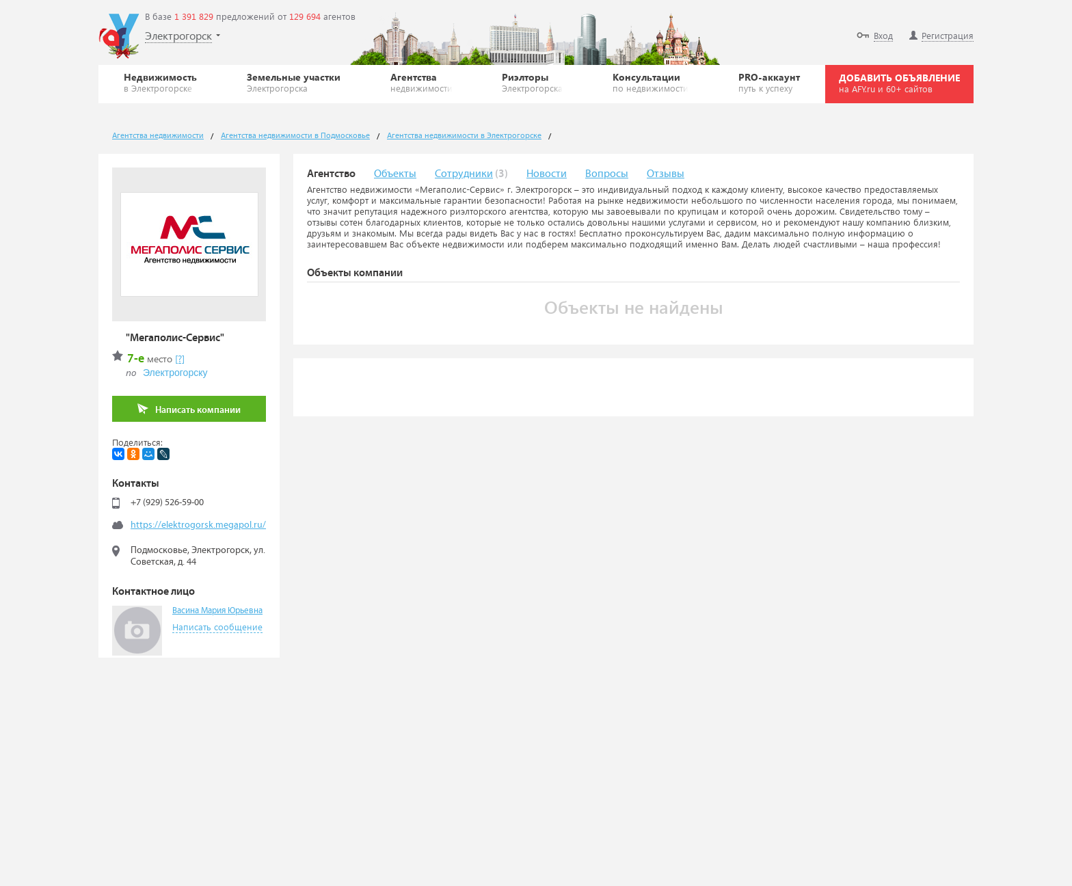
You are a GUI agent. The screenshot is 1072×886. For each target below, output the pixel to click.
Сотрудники (464, 174)
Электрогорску (175, 372)
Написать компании (189, 409)
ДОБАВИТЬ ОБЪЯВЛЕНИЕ (899, 82)
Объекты (395, 174)
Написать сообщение (217, 626)
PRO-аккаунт (769, 82)
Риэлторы (532, 82)
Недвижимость (160, 82)
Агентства (421, 82)
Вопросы (606, 174)
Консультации (650, 82)
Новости (546, 174)
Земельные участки (293, 82)
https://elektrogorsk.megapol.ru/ (198, 525)
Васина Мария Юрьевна (217, 611)
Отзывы (665, 174)
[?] (180, 358)
